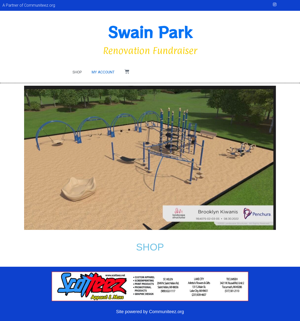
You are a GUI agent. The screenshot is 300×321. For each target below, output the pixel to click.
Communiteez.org (166, 311)
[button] (6, 15)
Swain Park (150, 31)
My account (103, 72)
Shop (77, 72)
